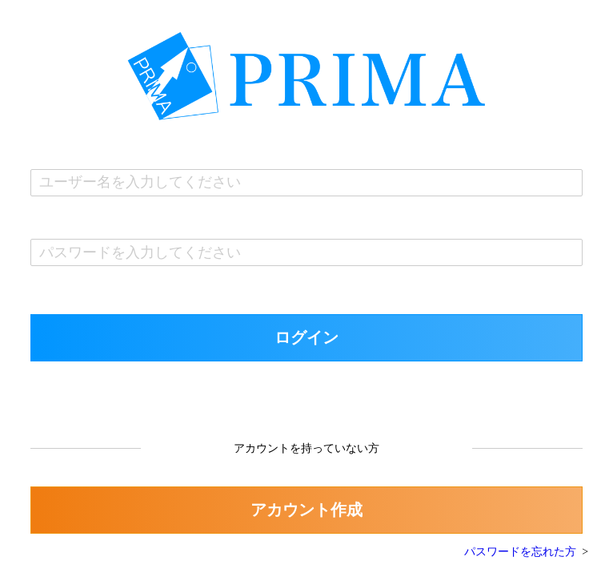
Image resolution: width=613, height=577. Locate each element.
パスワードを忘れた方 (520, 552)
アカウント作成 (306, 509)
